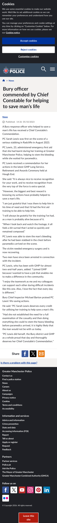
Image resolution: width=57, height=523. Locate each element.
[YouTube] (22, 490)
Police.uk (6, 465)
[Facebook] (5, 490)
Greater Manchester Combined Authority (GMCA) (25, 476)
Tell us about (8, 439)
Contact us (7, 376)
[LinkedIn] (46, 490)
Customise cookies (28, 56)
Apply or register (10, 442)
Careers (5, 387)
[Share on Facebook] (25, 353)
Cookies (6, 401)
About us (6, 390)
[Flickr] (5, 498)
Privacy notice (9, 398)
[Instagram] (30, 490)
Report (5, 435)
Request (6, 446)
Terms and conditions (12, 405)
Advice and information (13, 420)
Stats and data (9, 428)
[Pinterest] (38, 490)
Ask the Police (9, 468)
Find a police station (11, 379)
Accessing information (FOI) (15, 431)
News (11, 81)
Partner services (9, 461)
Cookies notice (13, 33)
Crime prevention (10, 424)
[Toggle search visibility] (43, 69)
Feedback (6, 450)
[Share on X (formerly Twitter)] (33, 353)
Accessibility (8, 409)
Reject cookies (28, 49)
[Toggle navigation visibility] (52, 69)
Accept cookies (28, 41)
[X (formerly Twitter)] (13, 490)
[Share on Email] (41, 353)
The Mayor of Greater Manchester (18, 472)
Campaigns (7, 394)
